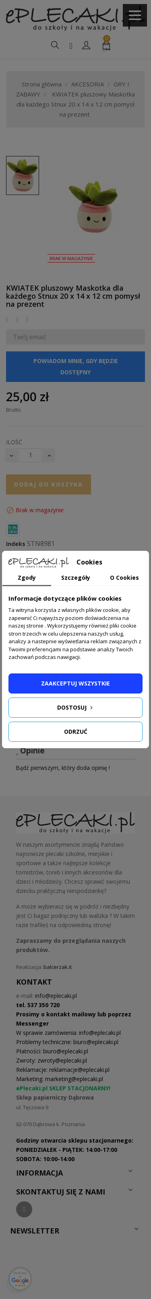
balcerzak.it (57, 967)
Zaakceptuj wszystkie (75, 683)
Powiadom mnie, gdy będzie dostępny (75, 366)
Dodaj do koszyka (48, 484)
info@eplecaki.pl (56, 995)
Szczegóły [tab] (75, 577)
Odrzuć (75, 731)
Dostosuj (75, 707)
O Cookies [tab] (124, 577)
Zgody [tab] (27, 577)
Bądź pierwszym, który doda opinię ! (63, 768)
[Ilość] (30, 455)
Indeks (15, 544)
